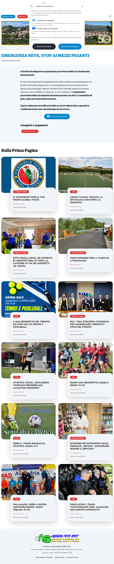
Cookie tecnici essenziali (46, 20)
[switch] (34, 28)
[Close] (82, 6)
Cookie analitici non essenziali (47, 29)
